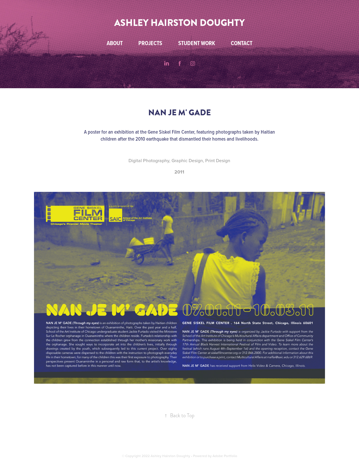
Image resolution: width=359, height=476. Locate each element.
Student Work (196, 43)
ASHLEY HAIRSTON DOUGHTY (179, 23)
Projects (150, 43)
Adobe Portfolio (224, 455)
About (115, 43)
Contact (241, 43)
